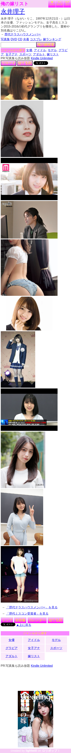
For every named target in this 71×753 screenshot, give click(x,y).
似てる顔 (25, 63)
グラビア (11, 648)
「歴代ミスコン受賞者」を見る (27, 613)
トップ (7, 620)
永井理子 (13, 11)
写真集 (5, 39)
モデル (52, 50)
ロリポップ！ (51, 750)
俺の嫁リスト (15, 3)
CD (20, 39)
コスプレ (36, 39)
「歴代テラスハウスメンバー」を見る (32, 607)
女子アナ (11, 54)
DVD (14, 39)
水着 (26, 39)
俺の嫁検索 (45, 45)
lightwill (31, 750)
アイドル (40, 50)
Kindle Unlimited (42, 58)
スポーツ (25, 54)
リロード (8, 63)
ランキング (59, 3)
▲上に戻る (23, 624)
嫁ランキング (52, 39)
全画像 (20, 620)
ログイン (67, 3)
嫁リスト (52, 3)
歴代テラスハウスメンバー (23, 34)
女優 (29, 50)
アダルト (39, 54)
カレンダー (37, 620)
